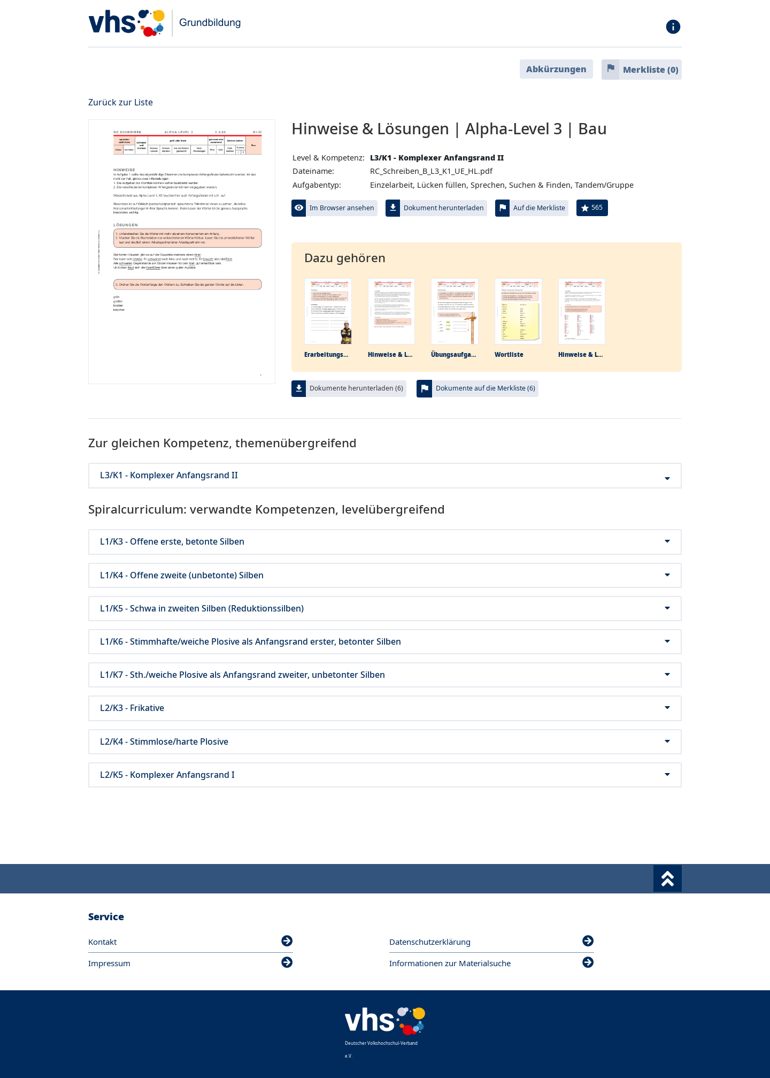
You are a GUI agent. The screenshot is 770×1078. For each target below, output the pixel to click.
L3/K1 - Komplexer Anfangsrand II (385, 475)
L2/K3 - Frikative (385, 708)
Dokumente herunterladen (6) (356, 388)
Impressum (190, 963)
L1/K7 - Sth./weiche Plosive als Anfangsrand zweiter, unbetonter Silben (385, 675)
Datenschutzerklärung (491, 941)
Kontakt (190, 941)
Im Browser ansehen (342, 207)
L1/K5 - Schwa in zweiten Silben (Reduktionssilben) (385, 608)
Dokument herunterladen (444, 207)
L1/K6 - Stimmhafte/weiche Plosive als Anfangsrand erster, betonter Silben (385, 642)
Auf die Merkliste (539, 207)
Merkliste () (651, 69)
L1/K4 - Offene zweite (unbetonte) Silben (385, 575)
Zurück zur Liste (120, 102)
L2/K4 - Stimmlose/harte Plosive (385, 742)
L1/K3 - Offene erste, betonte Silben (385, 542)
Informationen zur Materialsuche (491, 963)
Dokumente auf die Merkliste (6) (485, 388)
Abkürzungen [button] (556, 69)
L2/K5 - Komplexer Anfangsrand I (385, 775)
